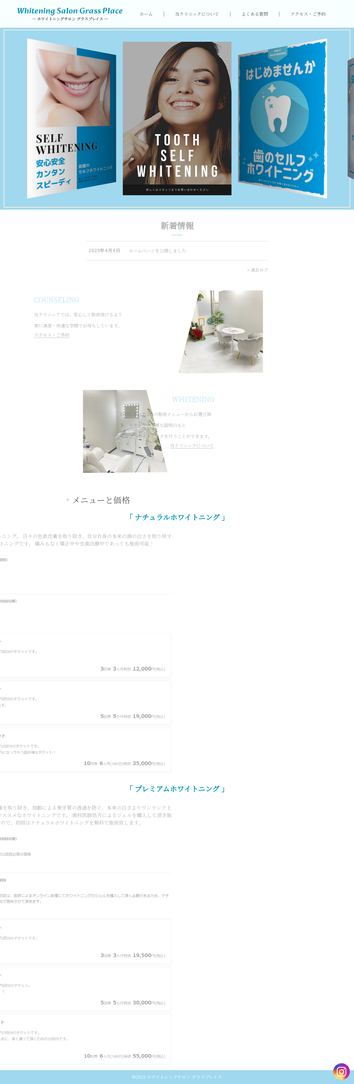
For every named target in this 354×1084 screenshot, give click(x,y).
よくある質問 (254, 14)
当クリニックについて (197, 14)
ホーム (146, 14)
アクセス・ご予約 (308, 14)
